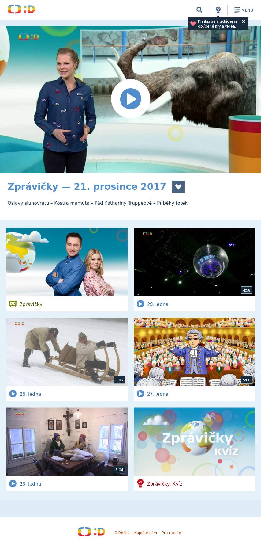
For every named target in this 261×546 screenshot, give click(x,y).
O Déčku (122, 532)
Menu (242, 9)
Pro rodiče (171, 532)
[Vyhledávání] (199, 10)
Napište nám (145, 532)
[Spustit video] (130, 99)
